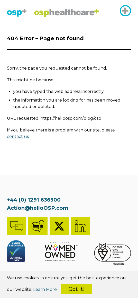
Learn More (45, 289)
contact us (18, 136)
